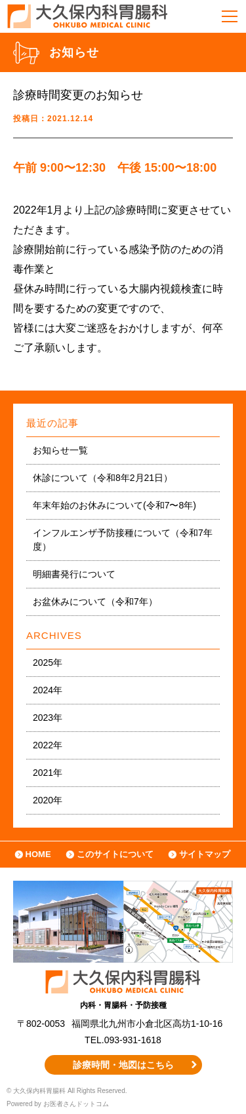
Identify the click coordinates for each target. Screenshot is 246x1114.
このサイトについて (115, 854)
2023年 (47, 717)
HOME (38, 854)
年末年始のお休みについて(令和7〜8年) (114, 505)
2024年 (47, 690)
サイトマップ (204, 854)
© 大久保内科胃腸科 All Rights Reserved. (67, 1090)
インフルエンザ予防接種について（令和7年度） (123, 540)
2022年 (47, 745)
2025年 (47, 662)
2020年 (47, 800)
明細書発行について (74, 574)
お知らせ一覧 (60, 450)
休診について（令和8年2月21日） (103, 477)
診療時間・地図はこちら (123, 1065)
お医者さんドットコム (76, 1103)
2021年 (47, 772)
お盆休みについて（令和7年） (95, 601)
